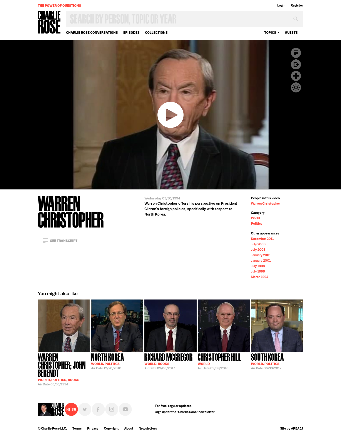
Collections (156, 32)
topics (270, 32)
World (255, 218)
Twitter (84, 409)
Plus (296, 76)
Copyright (111, 428)
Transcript (296, 53)
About (128, 428)
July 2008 (258, 244)
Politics (256, 223)
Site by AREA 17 (291, 428)
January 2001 (261, 255)
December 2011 (262, 239)
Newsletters (148, 428)
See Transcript (63, 241)
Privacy (93, 428)
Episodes (131, 32)
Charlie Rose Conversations (92, 32)
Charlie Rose (49, 22)
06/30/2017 (267, 361)
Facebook (98, 409)
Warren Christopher (265, 203)
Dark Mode (296, 87)
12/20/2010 (107, 361)
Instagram (111, 409)
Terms (77, 428)
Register (297, 5)
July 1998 (258, 266)
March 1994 (259, 277)
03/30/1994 (64, 369)
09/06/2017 (168, 361)
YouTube (125, 409)
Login (281, 5)
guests (291, 32)
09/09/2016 (219, 361)
